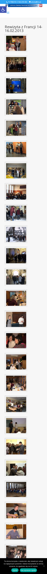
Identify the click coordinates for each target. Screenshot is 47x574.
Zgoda (15, 570)
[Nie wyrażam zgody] (44, 566)
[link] (3, 9)
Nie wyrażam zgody (28, 570)
